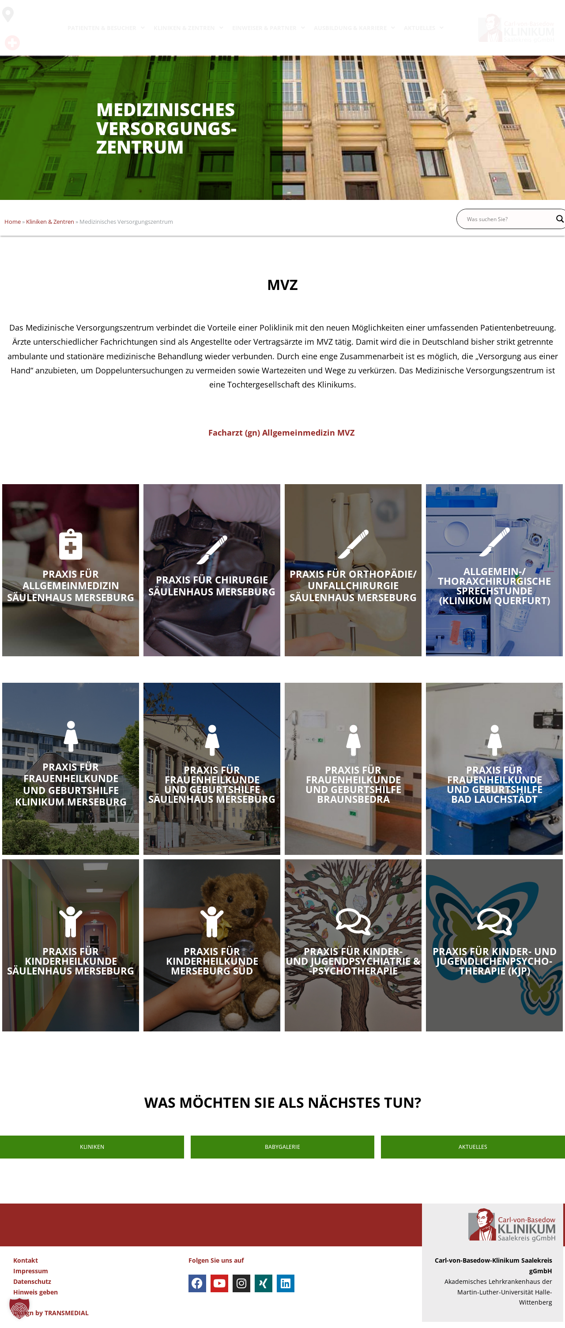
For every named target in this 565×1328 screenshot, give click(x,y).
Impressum (30, 1277)
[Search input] (509, 219)
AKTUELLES (424, 28)
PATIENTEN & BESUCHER (106, 28)
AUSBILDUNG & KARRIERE (354, 28)
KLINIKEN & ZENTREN (188, 28)
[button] (19, 1308)
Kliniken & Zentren (50, 222)
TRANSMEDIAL (67, 1319)
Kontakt (25, 1266)
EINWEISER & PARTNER (268, 28)
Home (12, 222)
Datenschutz (32, 1287)
